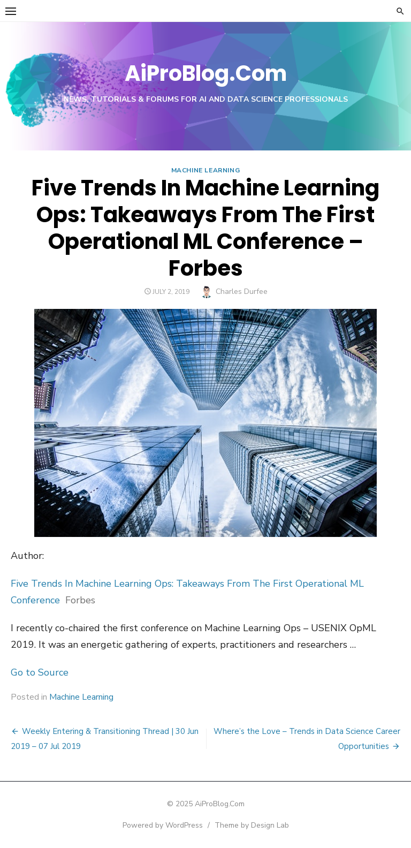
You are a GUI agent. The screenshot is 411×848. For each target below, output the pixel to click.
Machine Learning (205, 170)
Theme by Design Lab (252, 825)
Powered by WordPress (163, 825)
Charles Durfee (242, 291)
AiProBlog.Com (206, 73)
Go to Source (39, 672)
